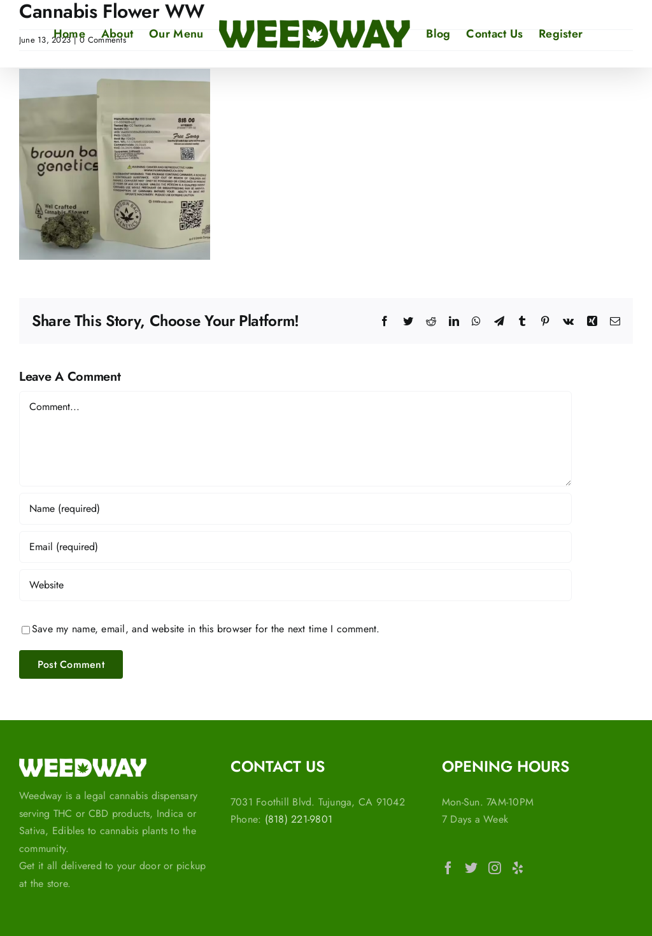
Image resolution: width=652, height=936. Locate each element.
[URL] (295, 585)
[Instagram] (494, 868)
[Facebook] (448, 868)
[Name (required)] (295, 509)
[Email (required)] (295, 547)
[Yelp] (517, 868)
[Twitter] (471, 868)
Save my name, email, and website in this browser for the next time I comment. (205, 628)
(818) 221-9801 (298, 819)
